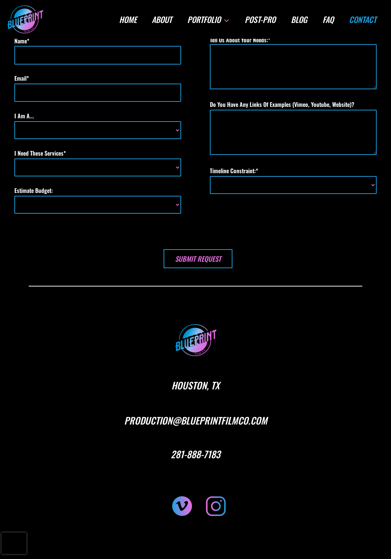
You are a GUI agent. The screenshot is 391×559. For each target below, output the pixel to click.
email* (97, 88)
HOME (125, 19)
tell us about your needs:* (293, 63)
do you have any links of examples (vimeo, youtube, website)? (293, 128)
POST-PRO (258, 19)
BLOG (298, 19)
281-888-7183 (195, 454)
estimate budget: (97, 200)
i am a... (97, 125)
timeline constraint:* (293, 180)
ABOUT (160, 19)
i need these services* (97, 162)
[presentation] (14, 543)
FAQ (327, 19)
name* (97, 51)
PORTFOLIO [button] (206, 19)
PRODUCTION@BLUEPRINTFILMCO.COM (195, 420)
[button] (223, 19)
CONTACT (362, 19)
